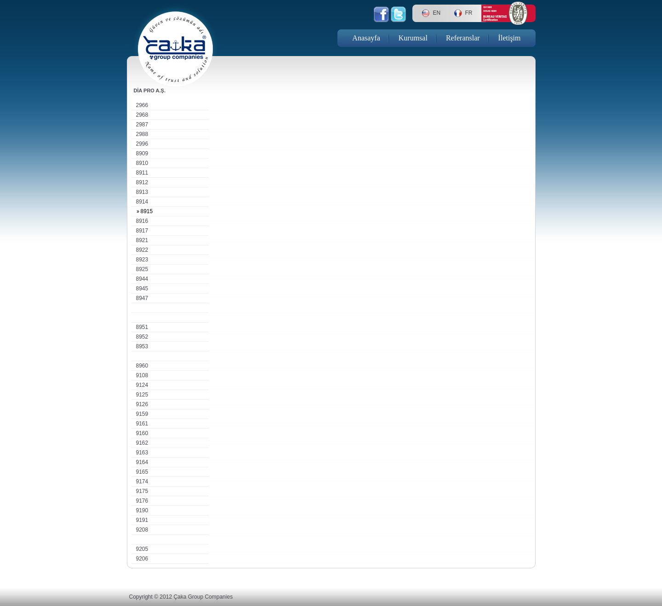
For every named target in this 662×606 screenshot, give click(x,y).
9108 (142, 375)
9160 (142, 433)
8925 (142, 269)
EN (437, 13)
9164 (142, 462)
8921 (142, 240)
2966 (142, 105)
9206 (142, 558)
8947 (142, 298)
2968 (142, 115)
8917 (142, 230)
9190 (142, 510)
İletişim (509, 38)
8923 (142, 259)
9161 (142, 423)
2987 (142, 124)
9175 (142, 491)
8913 (142, 192)
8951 (142, 327)
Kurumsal (413, 38)
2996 (142, 144)
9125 (142, 394)
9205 (142, 549)
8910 (142, 163)
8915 (147, 211)
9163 (142, 452)
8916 (142, 221)
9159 (142, 414)
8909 (142, 153)
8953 (142, 346)
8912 (142, 182)
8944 (142, 279)
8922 (142, 250)
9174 (142, 481)
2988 (142, 134)
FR (469, 13)
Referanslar (463, 38)
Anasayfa (366, 38)
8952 (142, 337)
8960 (142, 365)
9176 (142, 501)
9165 (142, 472)
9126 (142, 404)
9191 (142, 520)
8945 (142, 288)
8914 (142, 201)
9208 (142, 530)
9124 (142, 385)
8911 (142, 173)
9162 (142, 443)
